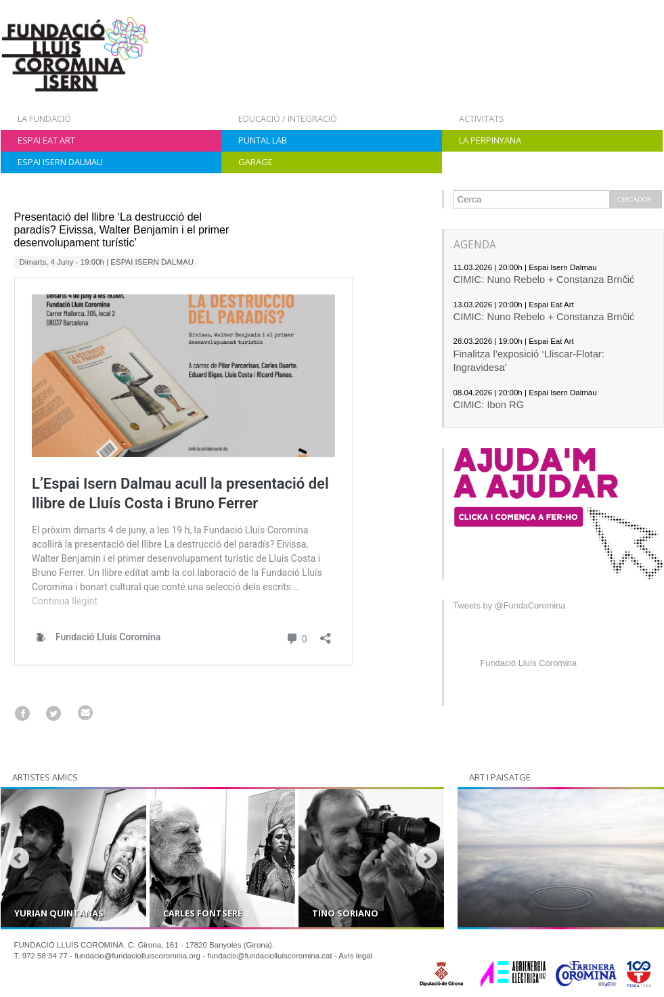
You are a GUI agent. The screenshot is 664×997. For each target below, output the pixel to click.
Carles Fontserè (202, 913)
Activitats (481, 118)
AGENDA (474, 245)
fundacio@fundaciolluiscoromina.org (137, 956)
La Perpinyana (490, 140)
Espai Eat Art (46, 140)
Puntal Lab (262, 140)
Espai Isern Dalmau (60, 162)
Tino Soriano (345, 913)
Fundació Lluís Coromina (529, 663)
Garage (255, 162)
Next (426, 858)
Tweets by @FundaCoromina (509, 605)
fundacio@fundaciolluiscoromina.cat (269, 956)
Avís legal (355, 956)
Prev (18, 858)
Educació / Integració (287, 118)
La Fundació (44, 118)
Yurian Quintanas (59, 913)
